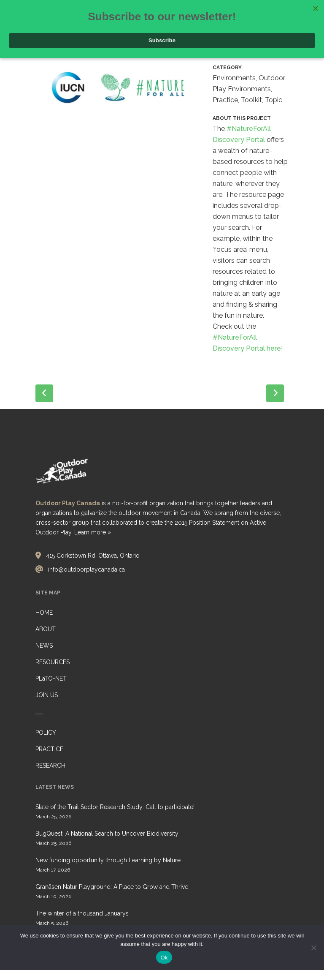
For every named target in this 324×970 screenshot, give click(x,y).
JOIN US (46, 695)
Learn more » (92, 532)
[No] (313, 947)
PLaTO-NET (51, 678)
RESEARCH (50, 765)
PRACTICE (49, 749)
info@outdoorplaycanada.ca (86, 569)
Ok (163, 957)
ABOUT (45, 629)
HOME (44, 612)
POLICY (45, 732)
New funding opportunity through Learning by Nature (108, 860)
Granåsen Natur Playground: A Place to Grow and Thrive (111, 886)
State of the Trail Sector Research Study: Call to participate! (114, 807)
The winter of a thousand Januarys (82, 913)
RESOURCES (52, 662)
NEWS (44, 645)
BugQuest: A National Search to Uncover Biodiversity (106, 833)
